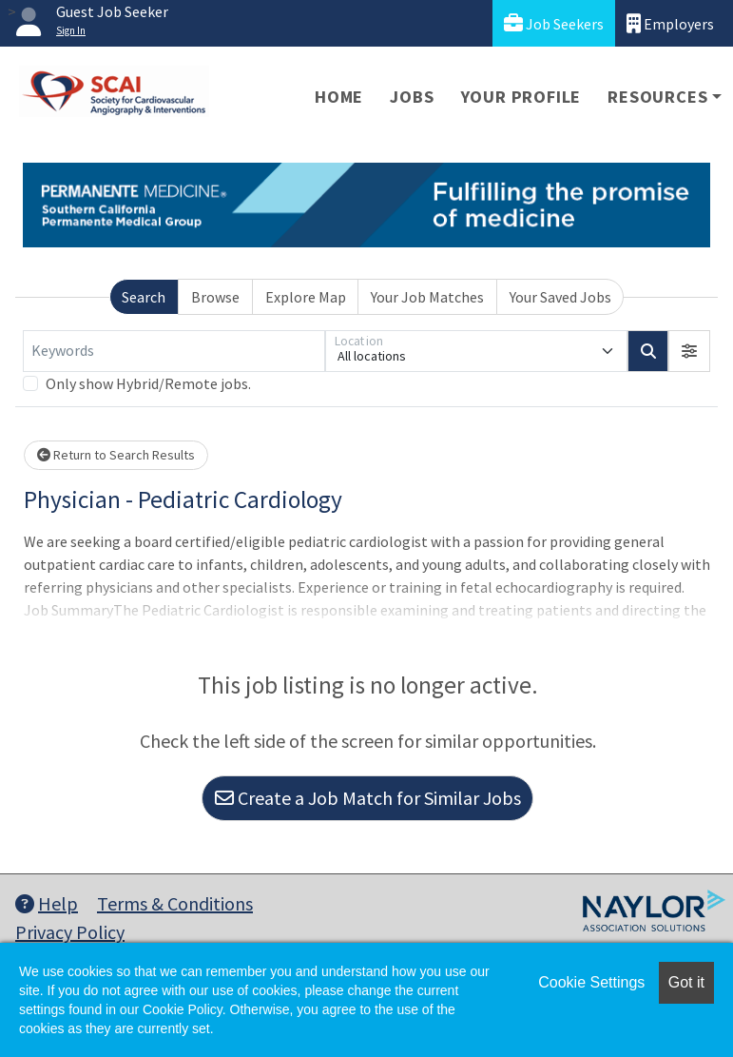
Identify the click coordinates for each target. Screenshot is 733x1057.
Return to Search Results (116, 454)
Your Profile (521, 97)
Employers (670, 23)
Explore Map (305, 296)
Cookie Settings (591, 982)
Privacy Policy (70, 932)
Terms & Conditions (175, 903)
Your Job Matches (427, 296)
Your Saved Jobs (560, 296)
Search (143, 296)
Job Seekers (554, 23)
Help (46, 903)
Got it (686, 982)
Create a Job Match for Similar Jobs (368, 798)
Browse (215, 296)
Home (339, 97)
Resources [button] (657, 97)
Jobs (412, 97)
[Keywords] (174, 351)
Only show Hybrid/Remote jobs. (148, 383)
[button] (689, 351)
